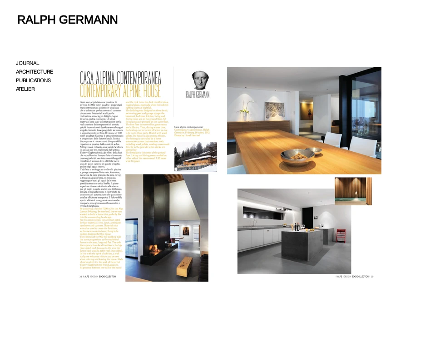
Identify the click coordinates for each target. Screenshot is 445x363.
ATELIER (25, 89)
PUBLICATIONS (33, 80)
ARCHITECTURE (34, 72)
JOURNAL (27, 63)
